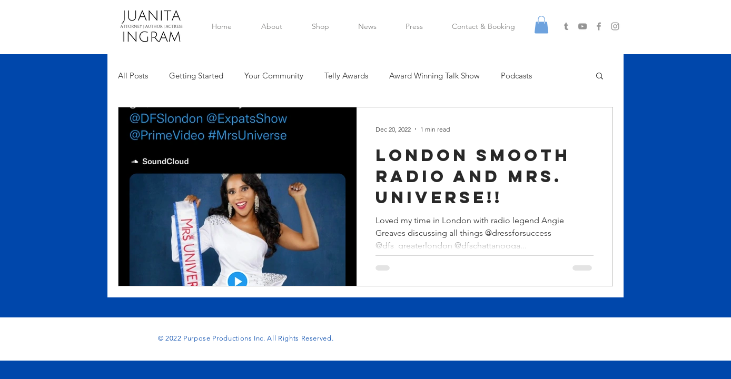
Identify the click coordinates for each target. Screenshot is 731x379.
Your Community (273, 76)
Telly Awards (346, 76)
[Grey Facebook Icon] (599, 26)
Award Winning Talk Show (434, 76)
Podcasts (516, 76)
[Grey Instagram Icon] (615, 26)
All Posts (133, 76)
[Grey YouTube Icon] (582, 26)
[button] (541, 24)
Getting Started (196, 76)
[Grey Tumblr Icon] (566, 26)
